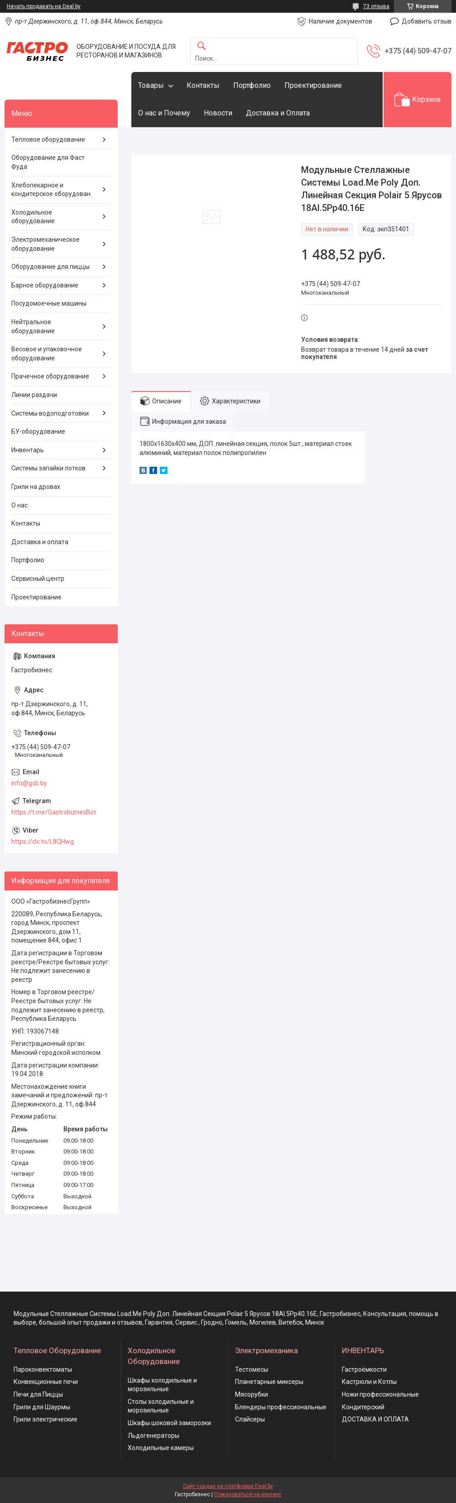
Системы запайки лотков (48, 468)
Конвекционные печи (46, 1381)
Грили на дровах (35, 486)
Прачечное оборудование (50, 376)
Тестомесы (251, 1369)
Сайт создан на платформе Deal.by (228, 1486)
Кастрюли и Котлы (369, 1381)
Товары (151, 85)
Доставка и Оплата (278, 113)
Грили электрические (45, 1419)
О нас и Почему (164, 113)
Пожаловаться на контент (247, 1494)
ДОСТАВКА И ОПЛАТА (375, 1419)
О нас (19, 505)
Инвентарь (27, 450)
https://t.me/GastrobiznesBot (53, 812)
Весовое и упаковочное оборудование (46, 353)
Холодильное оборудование (33, 217)
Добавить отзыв (426, 21)
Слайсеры (250, 1419)
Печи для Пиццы (38, 1394)
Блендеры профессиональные (280, 1407)
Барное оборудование (44, 285)
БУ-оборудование (38, 431)
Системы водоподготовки (50, 413)
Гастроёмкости (364, 1369)
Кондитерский (363, 1407)
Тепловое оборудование (48, 139)
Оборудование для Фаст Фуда (48, 162)
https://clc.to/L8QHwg (42, 841)
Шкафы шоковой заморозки (169, 1422)
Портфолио (252, 85)
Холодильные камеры (161, 1447)
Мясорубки (251, 1394)
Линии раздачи (34, 394)
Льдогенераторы (153, 1435)
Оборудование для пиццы (50, 266)
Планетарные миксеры (269, 1381)
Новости (218, 113)
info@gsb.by (29, 783)
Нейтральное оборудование (33, 326)
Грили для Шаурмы (42, 1407)
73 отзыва (376, 6)
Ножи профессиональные (380, 1394)
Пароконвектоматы (43, 1369)
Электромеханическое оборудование (45, 244)
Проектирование (313, 85)
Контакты (203, 85)
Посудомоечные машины (48, 303)
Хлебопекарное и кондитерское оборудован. (51, 190)
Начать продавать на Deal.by (44, 6)
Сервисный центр (37, 578)
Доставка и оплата (39, 542)
